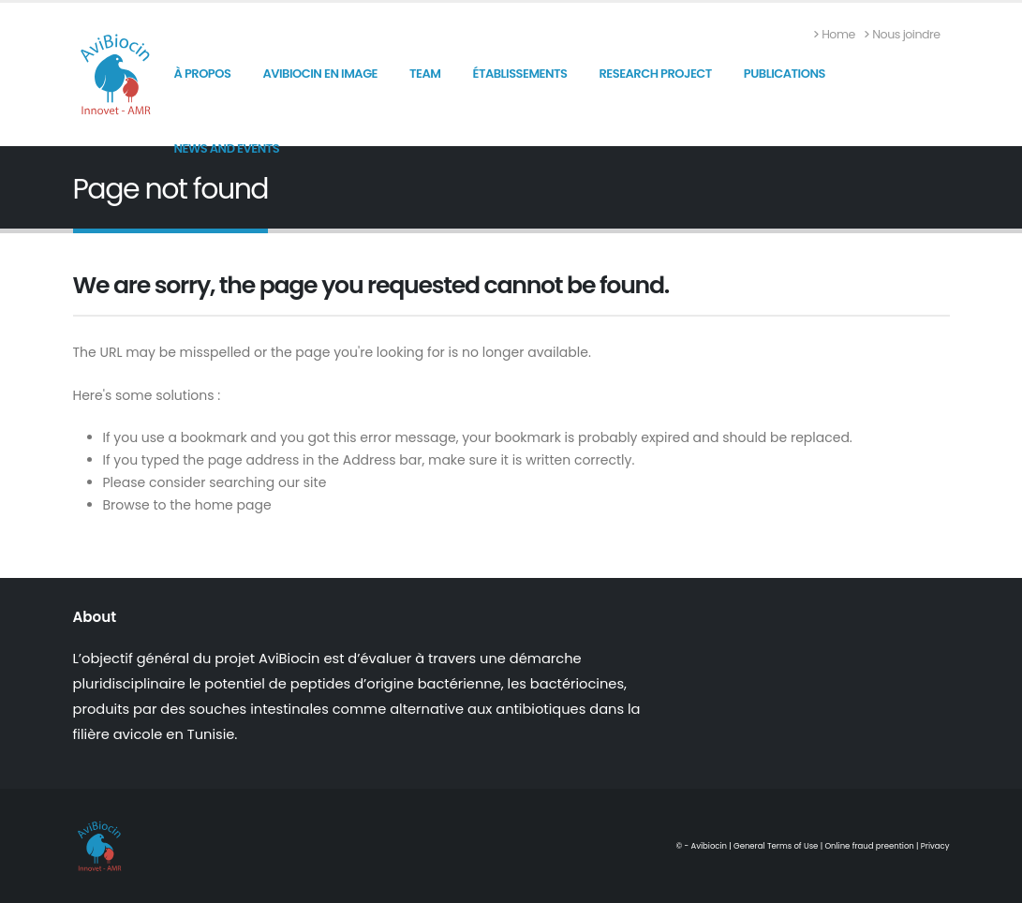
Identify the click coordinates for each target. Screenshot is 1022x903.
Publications (784, 73)
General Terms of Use (775, 845)
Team (424, 73)
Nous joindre (903, 34)
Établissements (519, 73)
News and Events (227, 148)
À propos (202, 73)
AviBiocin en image (320, 73)
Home (834, 34)
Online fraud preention (868, 845)
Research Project (655, 73)
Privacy (935, 845)
